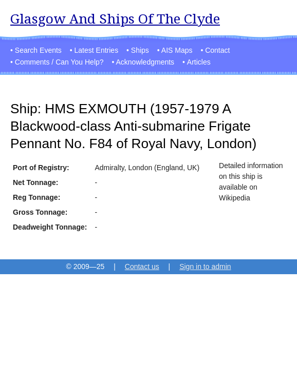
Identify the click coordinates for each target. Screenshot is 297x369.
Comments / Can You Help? (59, 62)
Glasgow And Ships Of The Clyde (115, 19)
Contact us (142, 266)
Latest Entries (97, 50)
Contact (217, 50)
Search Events (38, 50)
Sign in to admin (205, 266)
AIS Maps (177, 50)
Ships (140, 50)
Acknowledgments (145, 62)
